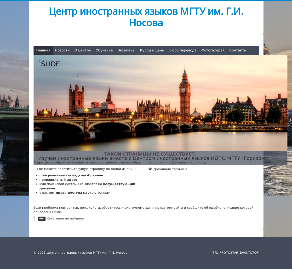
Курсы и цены (152, 50)
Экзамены (126, 50)
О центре (82, 50)
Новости (62, 50)
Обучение (104, 50)
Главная (43, 50)
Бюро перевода (183, 50)
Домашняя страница (168, 169)
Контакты (237, 50)
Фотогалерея (212, 50)
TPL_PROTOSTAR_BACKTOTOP (235, 252)
